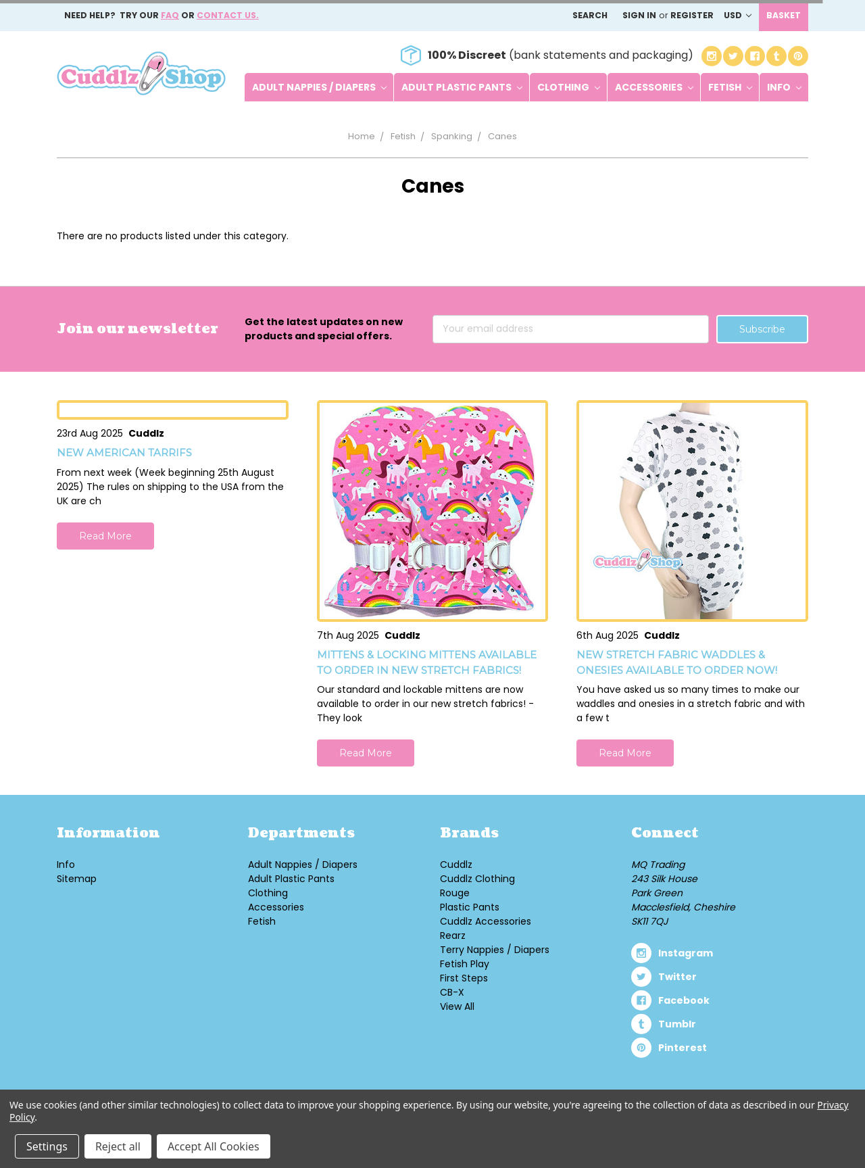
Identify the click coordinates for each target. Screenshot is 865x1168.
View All (457, 1006)
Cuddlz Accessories (485, 921)
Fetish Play (464, 964)
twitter (677, 976)
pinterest (682, 1047)
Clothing (568, 87)
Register (692, 15)
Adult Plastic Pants (461, 87)
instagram (685, 953)
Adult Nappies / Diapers (319, 87)
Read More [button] (105, 536)
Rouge (455, 893)
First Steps (464, 978)
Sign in (639, 15)
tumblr (677, 1024)
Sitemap (77, 878)
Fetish (730, 87)
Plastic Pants (469, 907)
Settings (47, 1146)
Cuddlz (456, 864)
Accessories (654, 87)
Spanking (451, 136)
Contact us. (228, 15)
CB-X (452, 992)
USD (737, 15)
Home (361, 136)
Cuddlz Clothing (477, 878)
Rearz (453, 935)
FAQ (170, 15)
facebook (684, 1000)
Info (784, 87)
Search (590, 15)
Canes (502, 136)
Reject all (118, 1146)
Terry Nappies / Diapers (494, 949)
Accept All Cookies (214, 1146)
